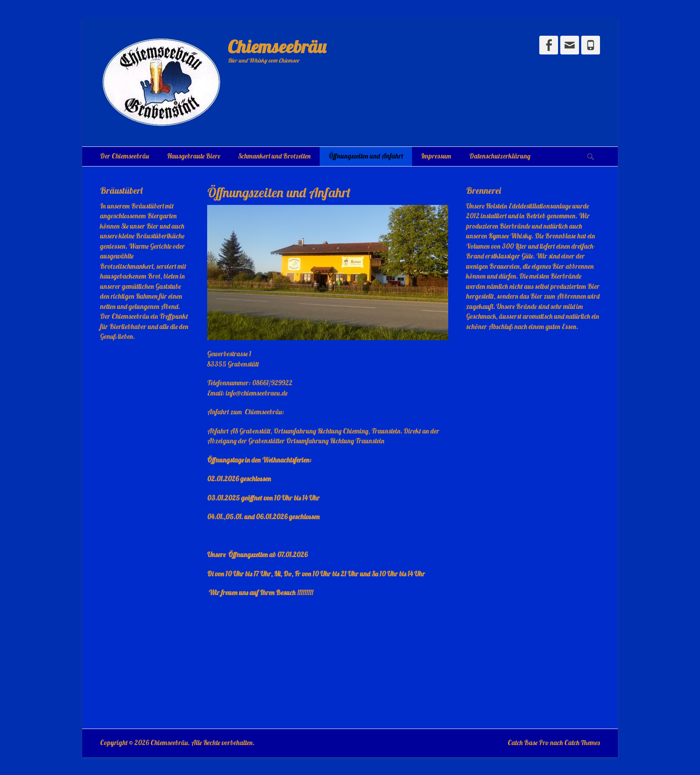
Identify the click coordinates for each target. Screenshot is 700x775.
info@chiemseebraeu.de (257, 393)
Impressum (436, 156)
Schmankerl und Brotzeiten (274, 156)
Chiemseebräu (277, 46)
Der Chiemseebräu (124, 156)
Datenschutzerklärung (499, 156)
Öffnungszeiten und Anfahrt (366, 156)
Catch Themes (582, 742)
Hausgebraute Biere (193, 156)
